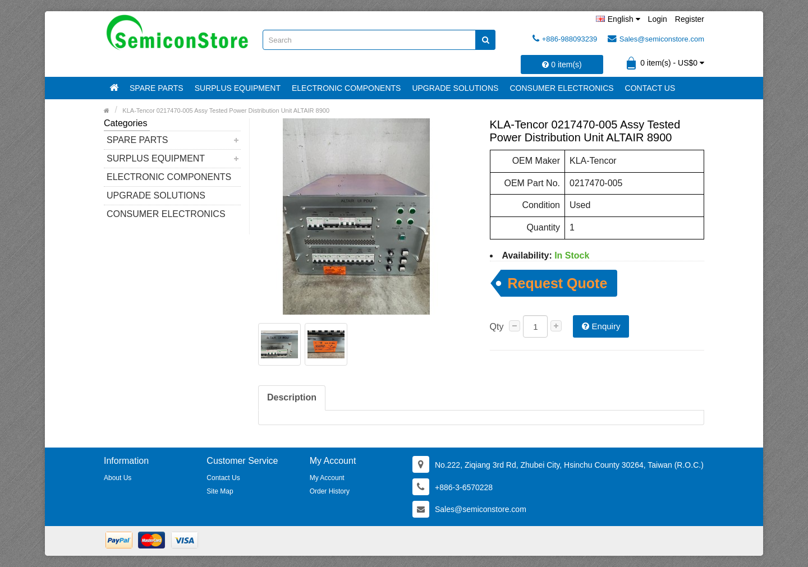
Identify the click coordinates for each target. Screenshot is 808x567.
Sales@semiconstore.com (656, 38)
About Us (117, 478)
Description (291, 397)
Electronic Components (346, 88)
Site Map (219, 491)
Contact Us (650, 88)
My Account (327, 478)
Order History (330, 491)
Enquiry (601, 326)
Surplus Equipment (238, 88)
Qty (497, 326)
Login (657, 19)
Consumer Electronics (561, 88)
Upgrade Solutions (455, 88)
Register (689, 19)
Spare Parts (156, 88)
